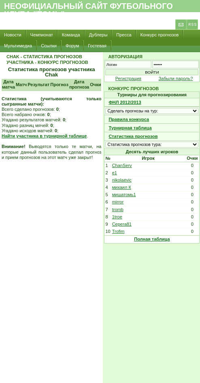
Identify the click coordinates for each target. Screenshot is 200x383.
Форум (72, 45)
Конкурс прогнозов (159, 34)
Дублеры (98, 34)
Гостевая (97, 45)
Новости (12, 34)
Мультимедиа (18, 45)
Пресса (123, 34)
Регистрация (128, 78)
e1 (114, 172)
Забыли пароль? (175, 78)
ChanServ (122, 165)
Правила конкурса (129, 119)
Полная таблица (152, 239)
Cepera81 (122, 224)
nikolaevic (122, 180)
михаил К (121, 187)
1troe (117, 216)
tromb (117, 209)
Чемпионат (41, 34)
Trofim (118, 231)
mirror (118, 201)
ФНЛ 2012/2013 (125, 102)
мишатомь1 (124, 194)
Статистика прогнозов (133, 136)
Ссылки (49, 45)
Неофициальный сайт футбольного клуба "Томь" (88, 10)
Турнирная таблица (130, 127)
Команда (71, 34)
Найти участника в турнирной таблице (44, 135)
